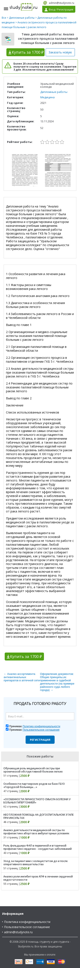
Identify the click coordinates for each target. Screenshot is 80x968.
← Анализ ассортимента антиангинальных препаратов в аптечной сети (22, 677)
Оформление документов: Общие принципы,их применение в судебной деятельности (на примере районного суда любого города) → (57, 682)
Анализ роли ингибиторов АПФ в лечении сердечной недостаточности (38, 878)
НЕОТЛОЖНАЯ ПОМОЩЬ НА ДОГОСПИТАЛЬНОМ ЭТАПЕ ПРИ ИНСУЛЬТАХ (38, 816)
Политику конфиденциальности (41, 726)
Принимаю (34, 726)
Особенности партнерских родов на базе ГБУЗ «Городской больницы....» (34, 785)
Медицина (47, 97)
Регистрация (40, 740)
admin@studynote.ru (61, 3)
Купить (28, 52)
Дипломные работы (22, 18)
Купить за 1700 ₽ (26, 656)
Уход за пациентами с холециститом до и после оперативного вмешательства (35, 862)
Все (4, 18)
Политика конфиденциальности (27, 922)
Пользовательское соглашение (27, 927)
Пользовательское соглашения (41, 729)
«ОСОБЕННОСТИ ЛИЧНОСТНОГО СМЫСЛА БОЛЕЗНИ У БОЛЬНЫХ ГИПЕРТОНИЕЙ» (37, 800)
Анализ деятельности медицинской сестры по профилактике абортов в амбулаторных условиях (36, 831)
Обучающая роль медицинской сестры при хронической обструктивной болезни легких (33, 770)
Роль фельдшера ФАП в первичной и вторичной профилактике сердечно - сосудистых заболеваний (37, 847)
